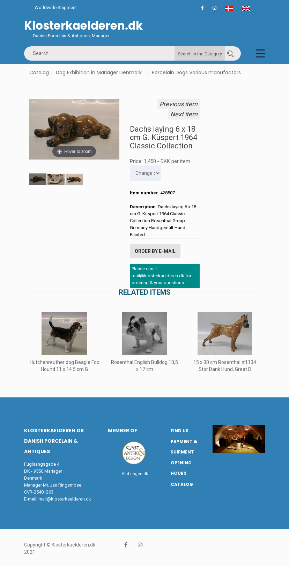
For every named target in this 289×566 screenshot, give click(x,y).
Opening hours (181, 467)
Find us (179, 430)
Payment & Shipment (184, 445)
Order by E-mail (155, 251)
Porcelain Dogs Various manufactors (196, 72)
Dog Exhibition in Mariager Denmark (99, 72)
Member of (122, 429)
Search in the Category (200, 54)
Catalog (39, 72)
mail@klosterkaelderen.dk (64, 498)
